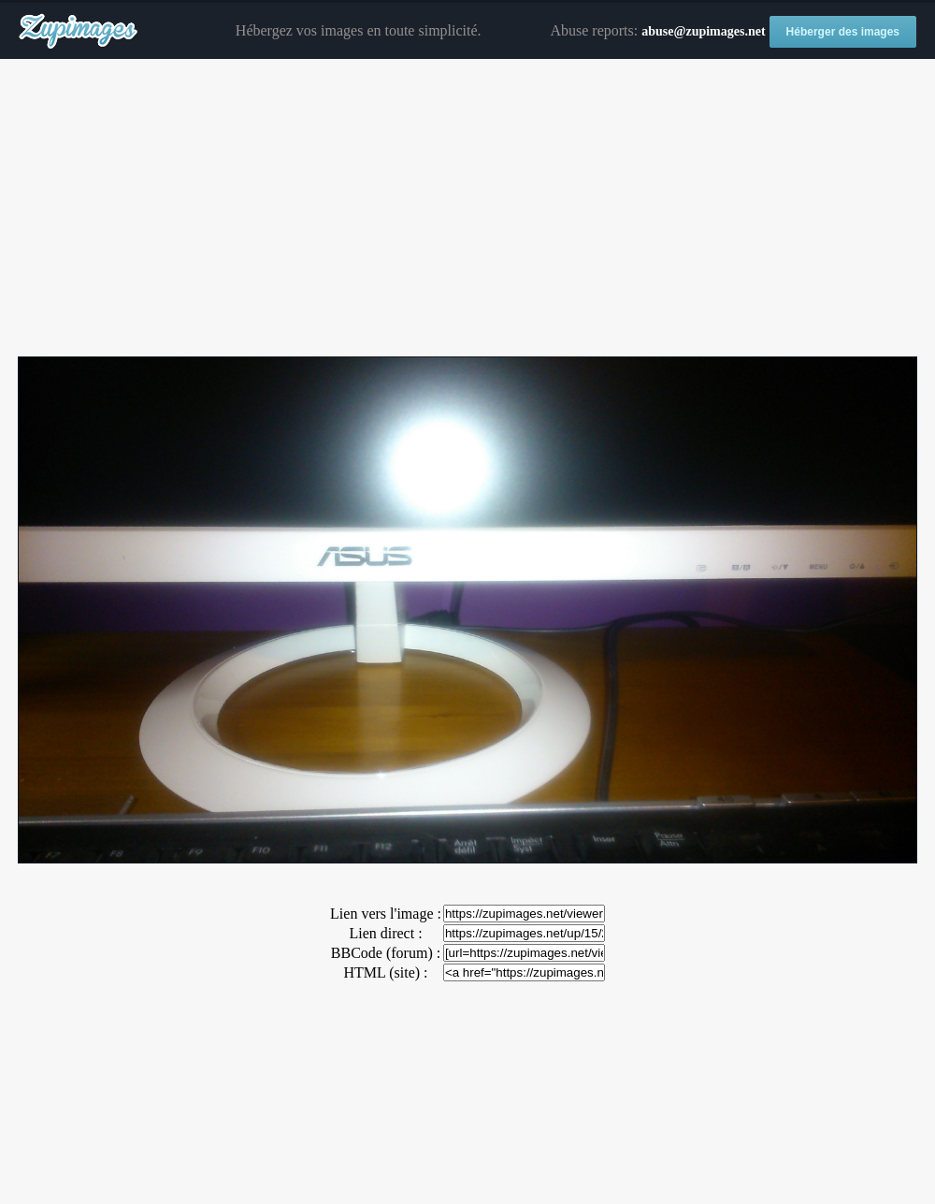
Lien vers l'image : (385, 913)
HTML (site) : (385, 972)
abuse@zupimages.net (703, 31)
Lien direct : (385, 933)
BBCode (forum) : (385, 953)
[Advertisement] (467, 209)
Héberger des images (842, 31)
